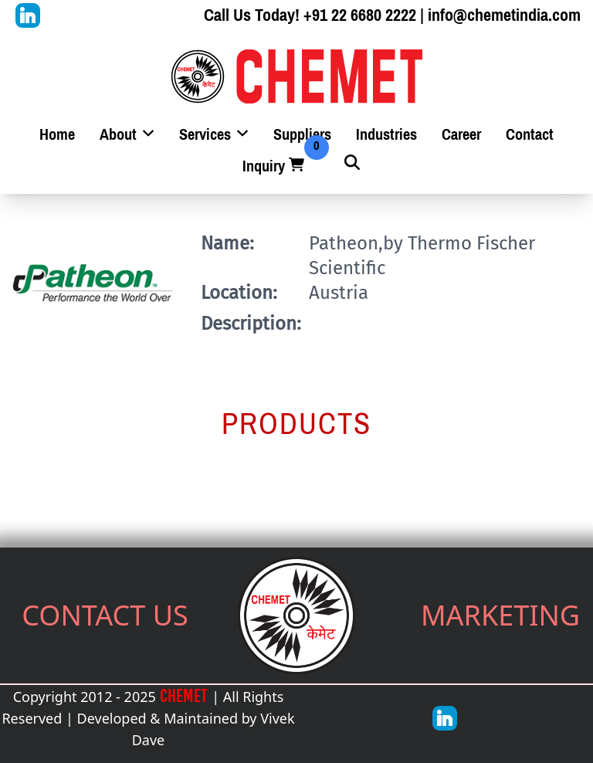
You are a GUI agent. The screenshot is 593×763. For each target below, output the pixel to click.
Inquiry (274, 166)
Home (57, 135)
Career (461, 135)
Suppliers (302, 135)
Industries (386, 135)
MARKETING (500, 615)
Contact (530, 135)
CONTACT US (105, 615)
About (127, 135)
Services (214, 135)
